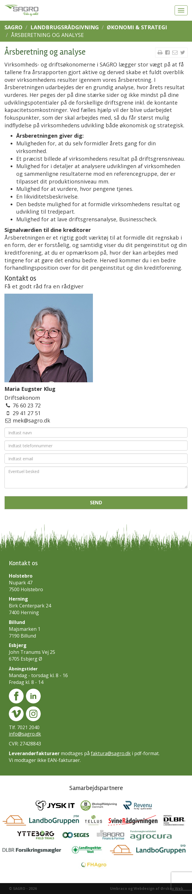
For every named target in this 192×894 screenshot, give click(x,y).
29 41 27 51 (27, 413)
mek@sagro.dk (31, 420)
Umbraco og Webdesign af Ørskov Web (146, 888)
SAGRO (13, 27)
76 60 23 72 (27, 405)
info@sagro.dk (25, 734)
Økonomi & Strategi (137, 27)
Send (96, 502)
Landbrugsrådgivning (64, 27)
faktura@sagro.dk (111, 753)
